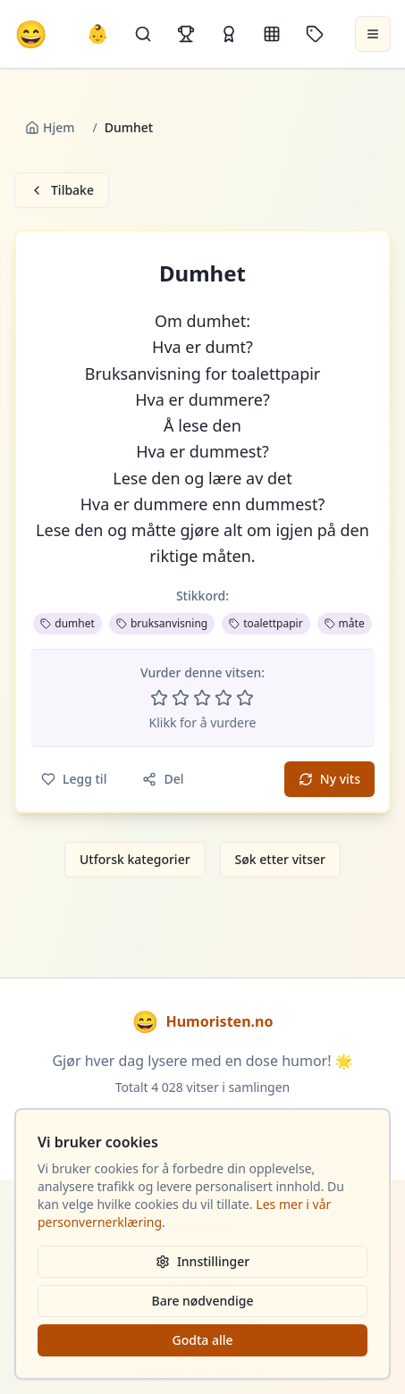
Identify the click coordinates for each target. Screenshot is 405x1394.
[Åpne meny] (373, 34)
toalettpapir (265, 623)
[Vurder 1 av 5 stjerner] (159, 697)
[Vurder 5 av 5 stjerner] (244, 697)
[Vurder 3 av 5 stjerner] (202, 697)
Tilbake (62, 189)
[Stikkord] (315, 34)
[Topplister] (186, 34)
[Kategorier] (272, 34)
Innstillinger (202, 1261)
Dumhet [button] (202, 273)
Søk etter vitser (280, 859)
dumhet (67, 623)
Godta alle (202, 1339)
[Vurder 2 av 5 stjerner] (180, 697)
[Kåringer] (229, 34)
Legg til (73, 778)
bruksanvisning (161, 623)
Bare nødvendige (203, 1300)
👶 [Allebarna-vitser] (98, 33)
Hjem (50, 127)
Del (162, 778)
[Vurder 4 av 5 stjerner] (223, 697)
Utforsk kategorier (135, 859)
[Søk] (143, 34)
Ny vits (329, 778)
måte (345, 623)
